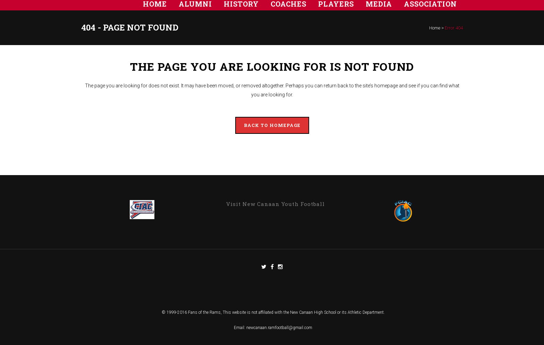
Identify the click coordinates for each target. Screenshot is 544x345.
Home (434, 28)
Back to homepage (272, 125)
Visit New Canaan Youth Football (275, 203)
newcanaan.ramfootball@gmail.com (279, 327)
